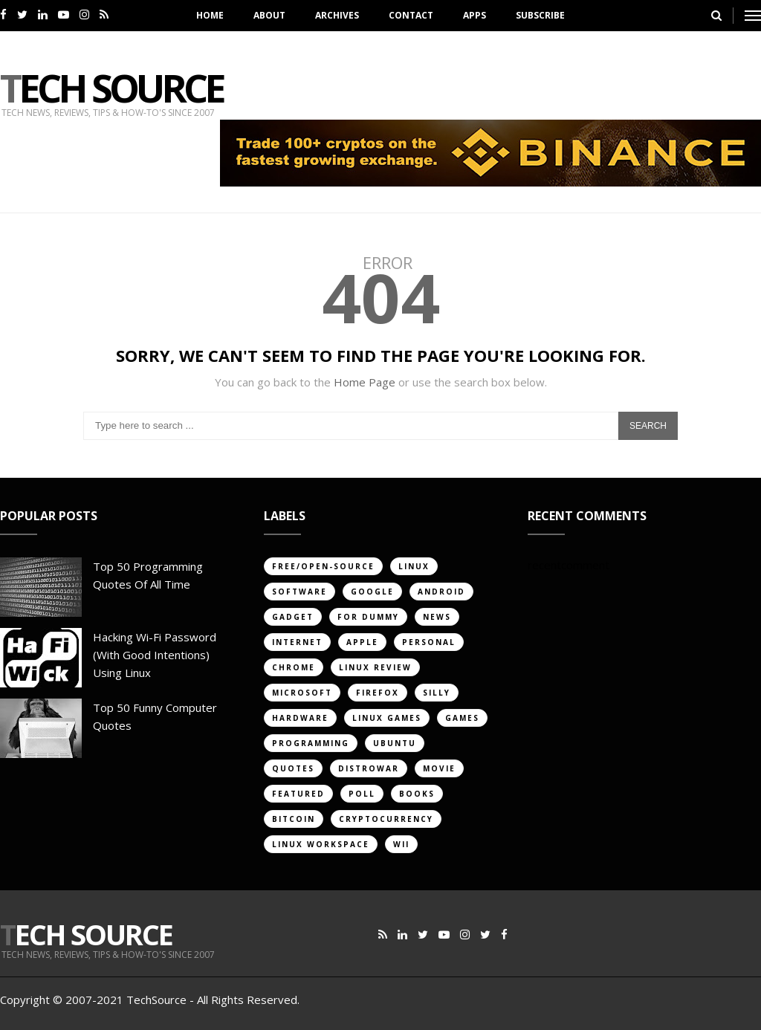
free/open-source (323, 566)
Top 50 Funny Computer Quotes (155, 716)
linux (414, 566)
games (462, 717)
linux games (386, 717)
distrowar (368, 768)
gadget (293, 616)
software (299, 591)
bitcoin (293, 818)
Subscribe (540, 15)
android (441, 591)
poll (362, 793)
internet (297, 642)
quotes (293, 768)
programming (310, 743)
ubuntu (394, 743)
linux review (375, 667)
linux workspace (320, 844)
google (372, 591)
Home (210, 15)
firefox (377, 692)
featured (298, 793)
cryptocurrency (386, 818)
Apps (474, 15)
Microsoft (302, 692)
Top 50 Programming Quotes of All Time (148, 575)
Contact (411, 15)
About (269, 15)
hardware (300, 717)
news (437, 616)
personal (429, 642)
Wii (401, 844)
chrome (293, 667)
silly (436, 692)
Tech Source (111, 87)
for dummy (368, 616)
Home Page (364, 382)
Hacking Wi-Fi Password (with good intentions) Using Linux (154, 654)
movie (439, 768)
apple (362, 642)
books (417, 793)
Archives (337, 15)
